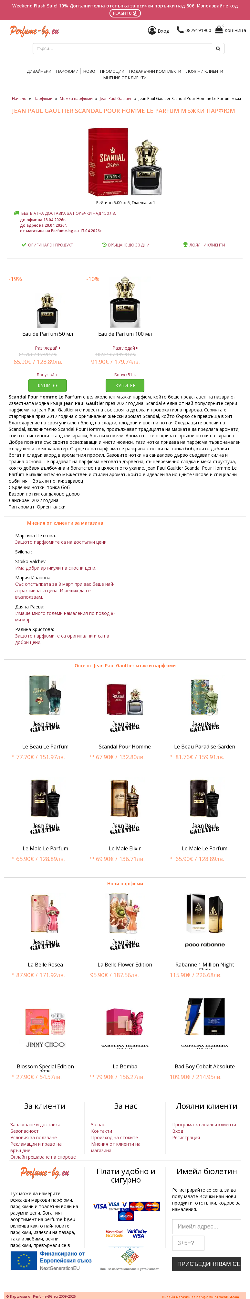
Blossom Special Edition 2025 (45, 1069)
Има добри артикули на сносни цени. (55, 568)
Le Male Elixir (125, 848)
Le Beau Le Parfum (45, 746)
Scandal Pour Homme (125, 746)
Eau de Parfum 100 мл (125, 333)
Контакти (101, 1131)
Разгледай (47, 348)
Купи (47, 385)
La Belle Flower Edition (125, 964)
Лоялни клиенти (204, 71)
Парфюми (67, 71)
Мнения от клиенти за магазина (65, 523)
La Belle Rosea (45, 964)
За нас (98, 1124)
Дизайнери (39, 71)
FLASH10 (125, 13)
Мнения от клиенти (125, 78)
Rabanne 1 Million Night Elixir (204, 967)
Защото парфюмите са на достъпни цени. (61, 542)
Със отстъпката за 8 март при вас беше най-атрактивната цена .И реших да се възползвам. (65, 590)
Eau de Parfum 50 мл (47, 333)
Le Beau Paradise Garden (204, 746)
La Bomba (125, 1066)
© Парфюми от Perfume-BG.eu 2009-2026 (41, 1296)
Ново (89, 71)
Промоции (112, 71)
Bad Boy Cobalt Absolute (205, 1066)
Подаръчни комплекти (155, 71)
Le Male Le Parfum (45, 848)
